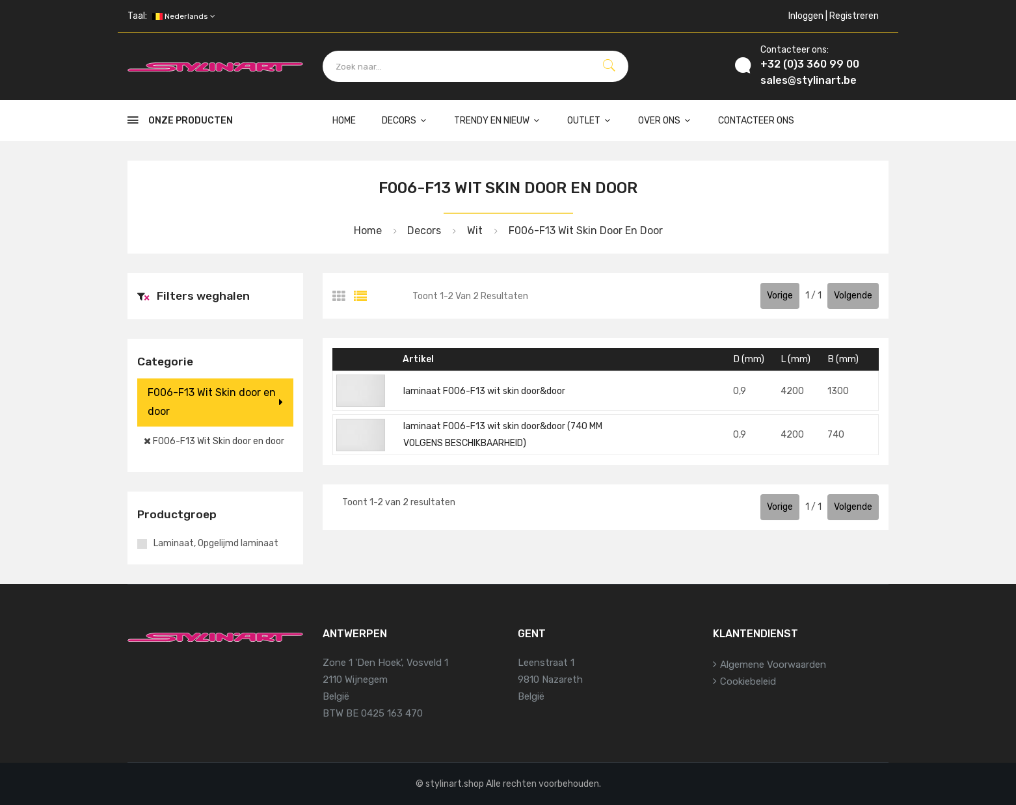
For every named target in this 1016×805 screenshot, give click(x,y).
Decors (405, 120)
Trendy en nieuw (497, 120)
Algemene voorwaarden (773, 664)
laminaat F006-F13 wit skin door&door (484, 391)
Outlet (589, 120)
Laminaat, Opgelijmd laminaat (216, 543)
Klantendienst (755, 633)
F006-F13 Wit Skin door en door (584, 230)
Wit (473, 230)
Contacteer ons (756, 120)
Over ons (665, 120)
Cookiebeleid (748, 681)
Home (344, 120)
